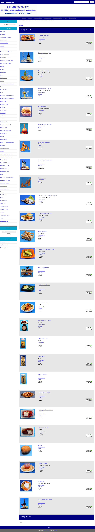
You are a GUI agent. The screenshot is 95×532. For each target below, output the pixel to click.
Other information (72, 18)
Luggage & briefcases (5, 162)
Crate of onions (42, 231)
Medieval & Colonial (4, 168)
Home (2, 2)
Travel (1, 218)
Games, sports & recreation (6, 124)
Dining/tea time (3, 78)
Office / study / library (4, 183)
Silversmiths (2, 203)
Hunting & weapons (4, 148)
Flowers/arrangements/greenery (7, 98)
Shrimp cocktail (43, 463)
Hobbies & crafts (3, 139)
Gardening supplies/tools (5, 130)
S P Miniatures (46, 530)
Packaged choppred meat (46, 410)
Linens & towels (3, 159)
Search (52, 20)
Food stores (2, 107)
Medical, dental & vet (4, 165)
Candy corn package (44, 142)
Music (1, 174)
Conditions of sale (4, 244)
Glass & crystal (3, 133)
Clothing (2, 69)
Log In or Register (10, 2)
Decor (1, 75)
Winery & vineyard (4, 221)
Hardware (2, 136)
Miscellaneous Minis (4, 171)
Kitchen (2, 151)
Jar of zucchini (42, 374)
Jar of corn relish (43, 338)
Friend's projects (3, 247)
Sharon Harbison (41, 56)
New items (2, 31)
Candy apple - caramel (45, 20)
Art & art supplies (4, 43)
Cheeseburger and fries (45, 213)
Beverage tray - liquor (44, 53)
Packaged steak (43, 427)
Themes (2, 212)
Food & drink (3, 101)
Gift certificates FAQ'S (57, 18)
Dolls (1, 86)
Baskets (2, 46)
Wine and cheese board (45, 499)
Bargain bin (2, 34)
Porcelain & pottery (4, 188)
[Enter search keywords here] (81, 2)
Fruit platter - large (44, 303)
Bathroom (2, 48)
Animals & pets (3, 40)
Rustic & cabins (3, 194)
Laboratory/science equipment (6, 153)
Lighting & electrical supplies (6, 156)
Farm (1, 92)
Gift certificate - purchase (5, 37)
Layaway (65, 18)
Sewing (1, 197)
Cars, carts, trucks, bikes (5, 63)
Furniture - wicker (4, 121)
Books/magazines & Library (6, 51)
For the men (2, 113)
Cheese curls (42, 178)
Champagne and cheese (45, 160)
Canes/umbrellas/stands (5, 57)
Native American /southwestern (6, 177)
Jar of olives (41, 356)
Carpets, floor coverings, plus (6, 60)
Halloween (38, 20)
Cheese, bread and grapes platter (48, 195)
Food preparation (4, 104)
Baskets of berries (44, 35)
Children (2, 66)
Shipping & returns (47, 18)
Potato (40, 445)
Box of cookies (42, 106)
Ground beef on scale (44, 320)
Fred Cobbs (2, 116)
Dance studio (3, 72)
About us (24, 18)
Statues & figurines (4, 209)
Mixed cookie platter (44, 392)
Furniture (2, 119)
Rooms (1, 191)
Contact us (30, 18)
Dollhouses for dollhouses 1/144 (7, 83)
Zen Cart (55, 530)
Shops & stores (3, 200)
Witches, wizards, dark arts (6, 224)
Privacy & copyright (4, 241)
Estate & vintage (3, 89)
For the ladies (3, 110)
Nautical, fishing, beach (5, 180)
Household (2, 145)
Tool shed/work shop (4, 215)
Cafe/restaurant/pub (4, 54)
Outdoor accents (3, 186)
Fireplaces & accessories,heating (7, 95)
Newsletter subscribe (38, 18)
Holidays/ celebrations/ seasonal (28, 20)
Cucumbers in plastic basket (47, 249)
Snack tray (41, 481)
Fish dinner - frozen (44, 285)
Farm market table (43, 267)
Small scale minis (4, 206)
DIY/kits (2, 81)
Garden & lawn (3, 127)
